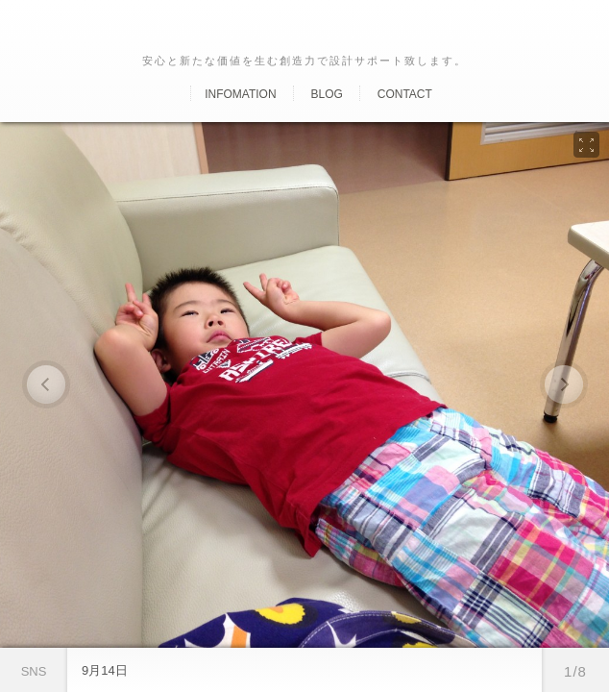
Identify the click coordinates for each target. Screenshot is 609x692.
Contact (405, 94)
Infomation (240, 94)
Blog (326, 94)
